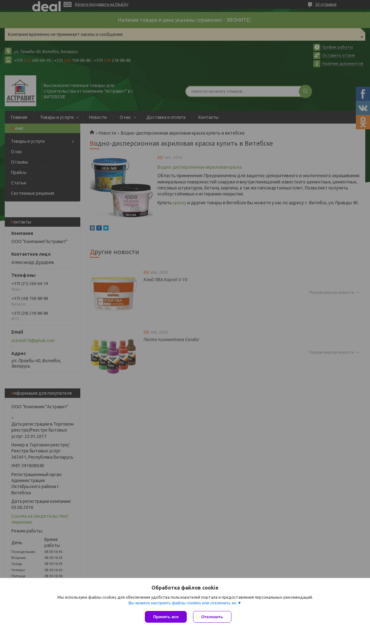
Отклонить (212, 616)
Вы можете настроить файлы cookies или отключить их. (182, 603)
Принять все (166, 616)
